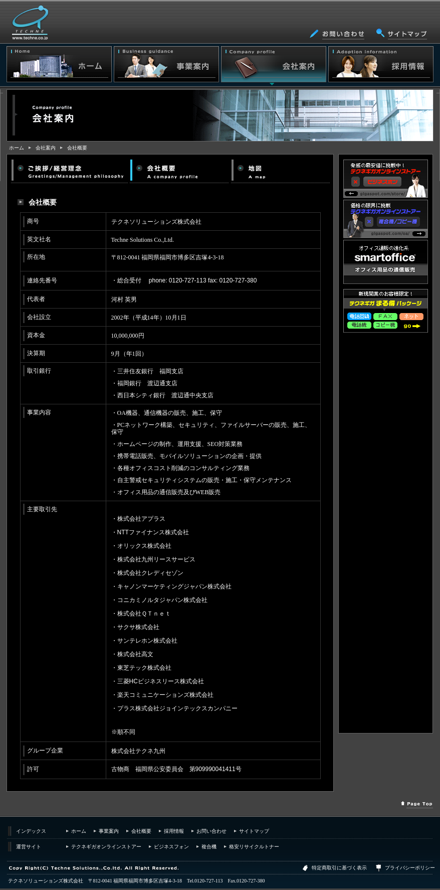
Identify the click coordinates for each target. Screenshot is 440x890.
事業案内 (109, 831)
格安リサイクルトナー (254, 846)
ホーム (16, 148)
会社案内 (46, 148)
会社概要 (77, 148)
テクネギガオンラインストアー (106, 846)
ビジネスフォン (171, 846)
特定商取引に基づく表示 (339, 867)
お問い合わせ (211, 831)
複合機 (208, 846)
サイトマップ (254, 831)
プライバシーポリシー (410, 867)
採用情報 (174, 831)
